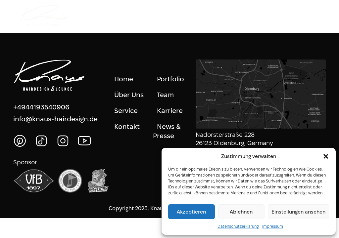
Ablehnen (241, 212)
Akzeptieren (191, 212)
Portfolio (170, 79)
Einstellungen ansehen (298, 212)
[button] (325, 156)
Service (126, 110)
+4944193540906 (41, 107)
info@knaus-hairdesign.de (55, 119)
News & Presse (167, 131)
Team (165, 95)
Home (123, 79)
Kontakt (127, 126)
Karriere (170, 110)
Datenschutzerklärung (238, 226)
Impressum (272, 226)
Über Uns (129, 95)
